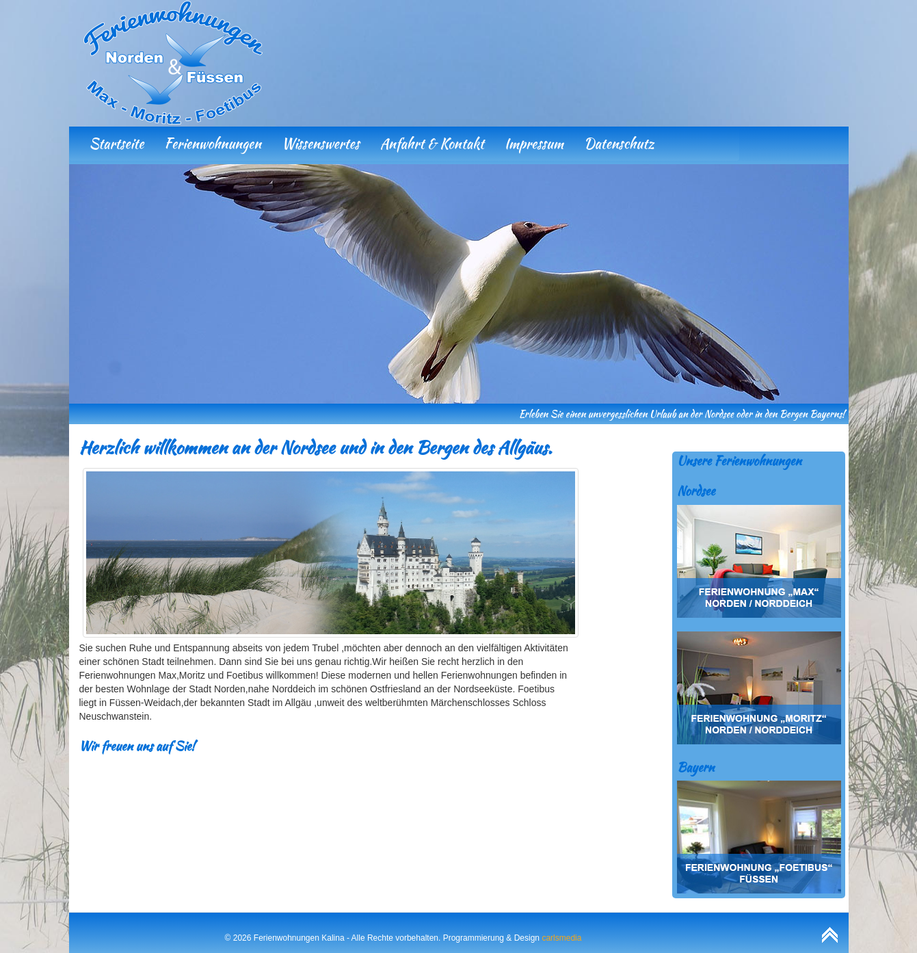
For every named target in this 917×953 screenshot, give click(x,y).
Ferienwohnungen (212, 143)
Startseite (117, 143)
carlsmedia (561, 938)
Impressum (534, 143)
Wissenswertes (321, 143)
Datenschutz (619, 143)
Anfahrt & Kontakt (432, 143)
